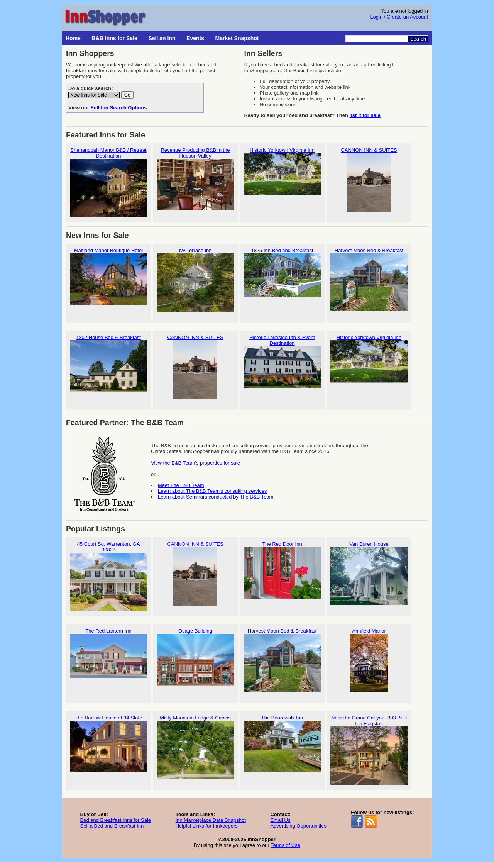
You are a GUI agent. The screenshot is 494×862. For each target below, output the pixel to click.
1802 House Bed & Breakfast (108, 366)
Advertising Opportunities (298, 826)
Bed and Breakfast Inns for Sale (115, 820)
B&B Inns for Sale (114, 38)
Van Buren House (369, 573)
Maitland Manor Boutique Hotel (108, 280)
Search (418, 39)
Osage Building (195, 660)
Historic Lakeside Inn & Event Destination (282, 369)
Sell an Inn (161, 38)
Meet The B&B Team (181, 485)
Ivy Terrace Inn (195, 280)
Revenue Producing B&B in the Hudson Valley (195, 182)
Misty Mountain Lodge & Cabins (195, 747)
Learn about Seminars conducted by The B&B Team (215, 497)
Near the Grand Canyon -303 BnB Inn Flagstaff (369, 750)
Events (195, 38)
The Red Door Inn (282, 573)
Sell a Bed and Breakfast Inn (112, 826)
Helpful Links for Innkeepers (207, 826)
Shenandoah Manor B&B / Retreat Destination (108, 182)
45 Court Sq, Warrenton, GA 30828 (108, 576)
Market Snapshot (237, 38)
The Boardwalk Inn (282, 747)
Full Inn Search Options (119, 107)
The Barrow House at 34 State (108, 747)
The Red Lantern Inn (108, 660)
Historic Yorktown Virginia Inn (282, 179)
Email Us (280, 820)
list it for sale (365, 115)
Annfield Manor (369, 660)
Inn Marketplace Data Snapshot (211, 820)
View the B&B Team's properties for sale (195, 463)
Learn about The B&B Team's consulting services (212, 491)
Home (73, 38)
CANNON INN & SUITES (369, 179)
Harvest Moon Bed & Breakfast (369, 280)
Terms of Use (285, 845)
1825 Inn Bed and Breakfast (282, 280)
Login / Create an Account (399, 17)
